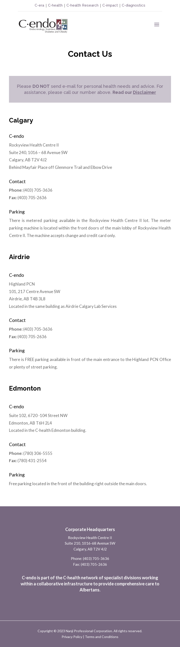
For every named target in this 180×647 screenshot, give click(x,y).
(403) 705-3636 (96, 558)
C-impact (110, 5)
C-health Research (82, 5)
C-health (55, 5)
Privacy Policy (72, 637)
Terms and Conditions (101, 637)
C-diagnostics (133, 5)
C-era (40, 5)
